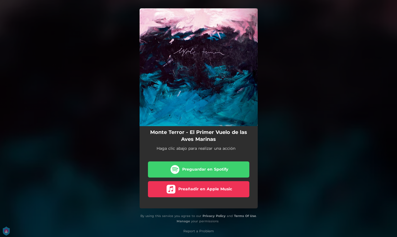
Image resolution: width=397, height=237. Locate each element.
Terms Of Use (245, 216)
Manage (183, 221)
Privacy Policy (214, 216)
